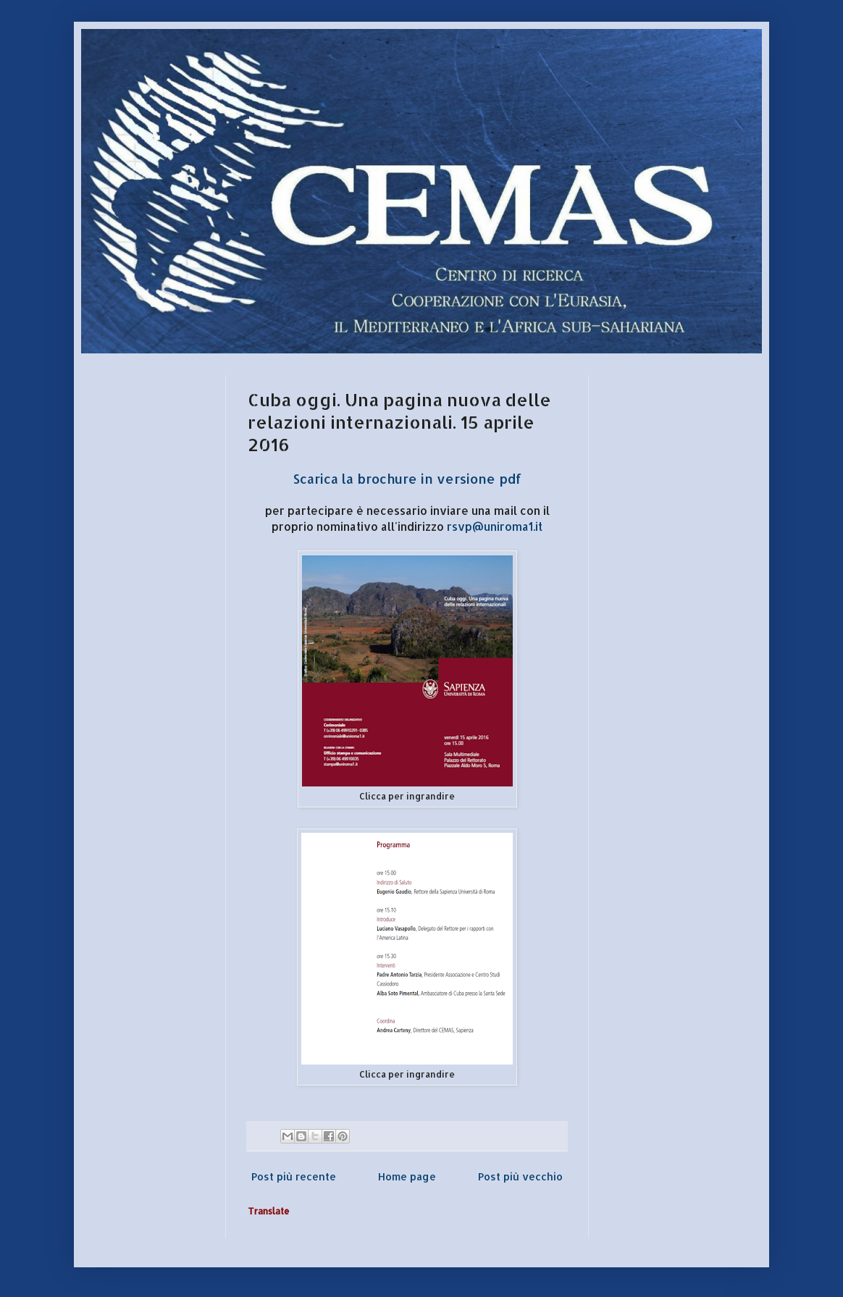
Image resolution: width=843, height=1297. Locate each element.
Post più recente (293, 1176)
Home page (407, 1176)
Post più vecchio (520, 1176)
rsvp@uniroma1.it (494, 526)
